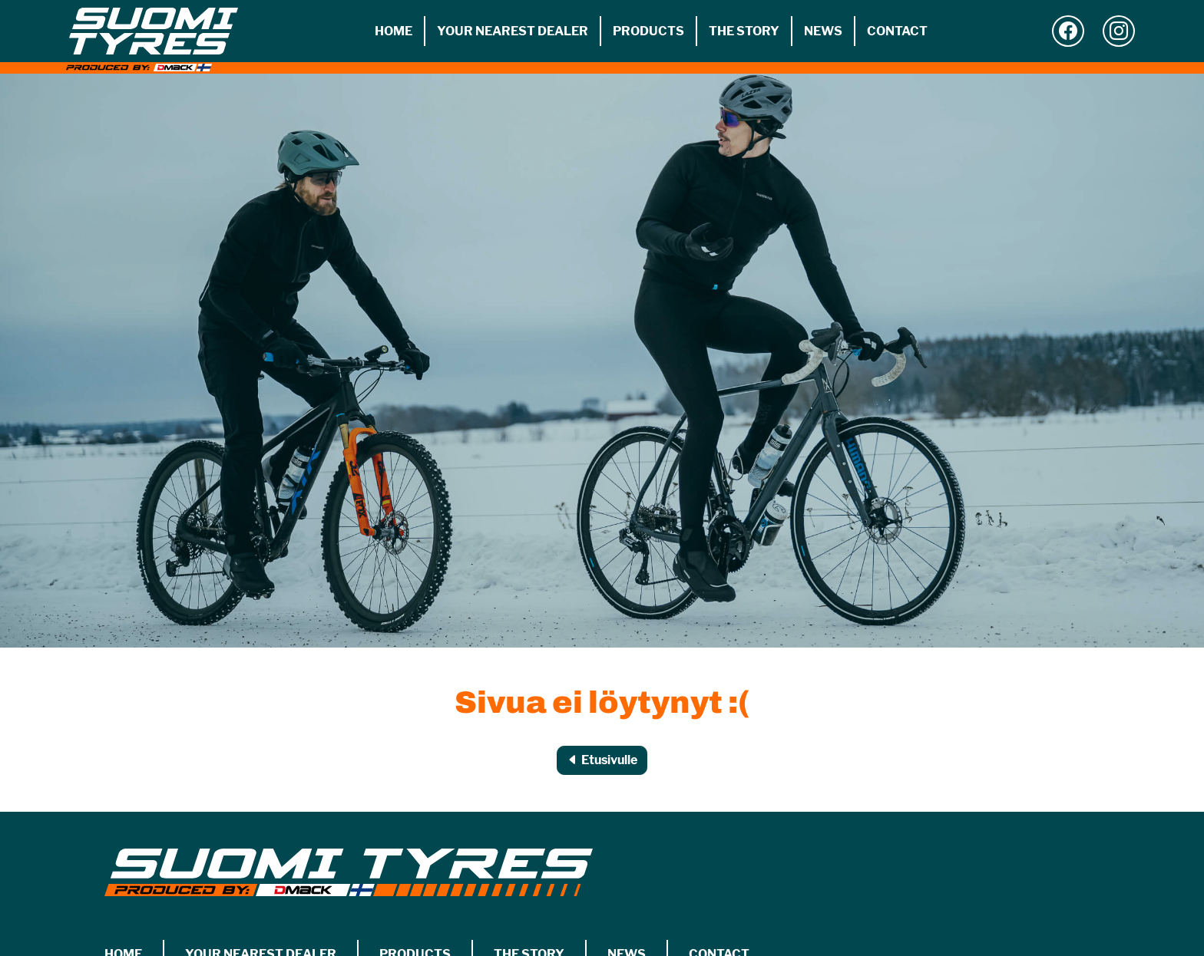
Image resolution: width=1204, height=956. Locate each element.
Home (393, 31)
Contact (897, 31)
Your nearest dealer (512, 31)
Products (648, 31)
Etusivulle (602, 760)
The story (744, 31)
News (823, 31)
